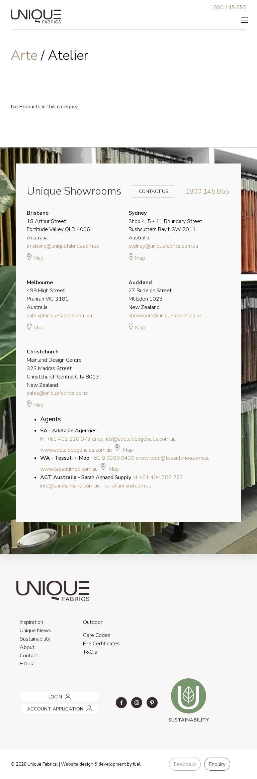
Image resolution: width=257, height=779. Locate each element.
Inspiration (31, 622)
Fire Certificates (101, 643)
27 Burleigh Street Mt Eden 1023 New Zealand (150, 295)
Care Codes (96, 635)
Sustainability (35, 639)
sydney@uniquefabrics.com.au (163, 246)
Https (26, 663)
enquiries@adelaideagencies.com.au (134, 439)
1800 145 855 (228, 7)
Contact (29, 655)
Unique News (35, 630)
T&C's (90, 652)
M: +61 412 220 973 (65, 439)
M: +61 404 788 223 (158, 477)
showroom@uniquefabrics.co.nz (165, 315)
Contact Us (149, 191)
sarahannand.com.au (128, 485)
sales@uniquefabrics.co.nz (57, 393)
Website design (77, 764)
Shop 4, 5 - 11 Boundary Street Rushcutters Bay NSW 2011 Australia (165, 225)
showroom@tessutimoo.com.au (172, 458)
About (27, 647)
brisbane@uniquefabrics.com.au (63, 246)
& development (110, 764)
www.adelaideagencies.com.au (76, 450)
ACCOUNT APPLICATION (46, 706)
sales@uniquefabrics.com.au (59, 315)
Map (35, 257)
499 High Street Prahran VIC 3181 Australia (48, 295)
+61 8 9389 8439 (113, 458)
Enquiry (217, 764)
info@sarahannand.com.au (70, 485)
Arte (26, 55)
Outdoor (92, 622)
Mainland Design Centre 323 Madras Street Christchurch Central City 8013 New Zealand (63, 368)
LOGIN (25, 694)
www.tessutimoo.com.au (69, 469)
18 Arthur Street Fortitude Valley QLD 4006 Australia (58, 225)
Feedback (185, 764)
